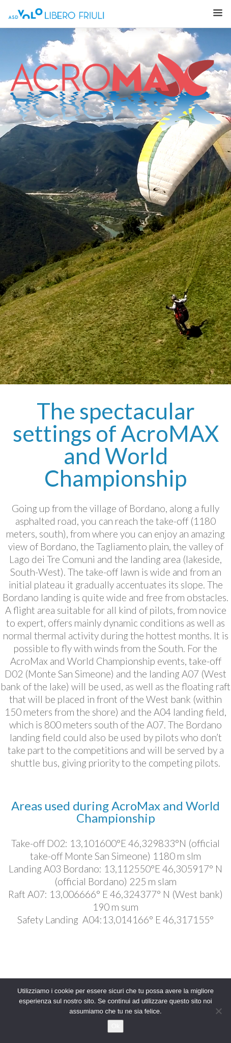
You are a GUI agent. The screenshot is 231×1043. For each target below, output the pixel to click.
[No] (218, 1011)
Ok (115, 1026)
